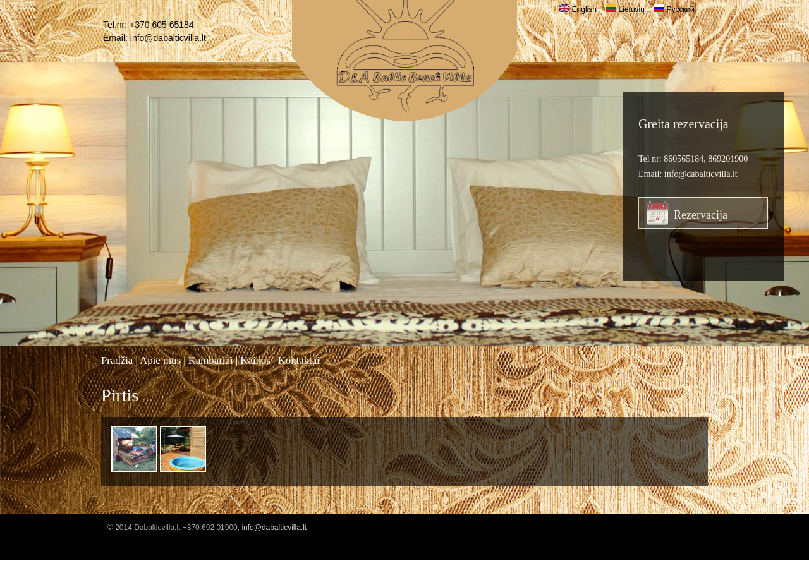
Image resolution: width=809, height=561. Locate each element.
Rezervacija (700, 214)
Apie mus (160, 360)
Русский (674, 9)
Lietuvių (625, 9)
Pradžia (117, 360)
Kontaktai (299, 360)
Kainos (255, 360)
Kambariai (210, 360)
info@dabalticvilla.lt (168, 38)
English (578, 9)
